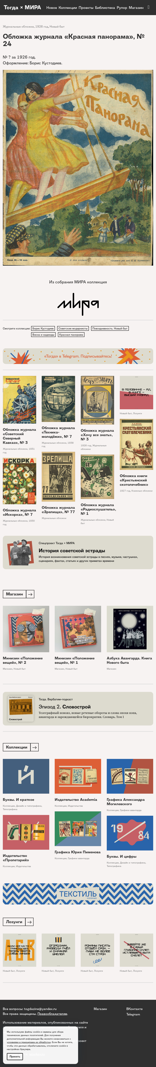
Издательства (75, 807)
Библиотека (105, 7)
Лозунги (137, 414)
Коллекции (68, 7)
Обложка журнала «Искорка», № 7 (19, 513)
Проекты (86, 7)
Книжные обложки (141, 491)
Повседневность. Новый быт (110, 328)
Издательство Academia (76, 801)
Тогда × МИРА (14, 7)
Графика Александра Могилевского (126, 803)
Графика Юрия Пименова (78, 853)
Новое (51, 7)
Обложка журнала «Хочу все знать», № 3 (97, 436)
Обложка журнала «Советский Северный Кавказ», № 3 (19, 437)
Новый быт (57, 27)
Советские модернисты (73, 328)
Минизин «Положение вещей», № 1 (75, 661)
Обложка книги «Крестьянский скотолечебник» (134, 481)
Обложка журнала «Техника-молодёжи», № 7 (58, 433)
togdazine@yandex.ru (40, 1009)
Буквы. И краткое (18, 801)
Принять (15, 1056)
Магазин (136, 7)
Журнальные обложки (18, 27)
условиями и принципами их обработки (29, 1042)
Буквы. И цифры (121, 857)
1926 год (41, 27)
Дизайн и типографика (28, 807)
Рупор (122, 7)
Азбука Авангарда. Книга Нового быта (129, 661)
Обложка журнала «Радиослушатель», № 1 (98, 510)
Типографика (10, 811)
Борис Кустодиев (43, 328)
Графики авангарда (130, 811)
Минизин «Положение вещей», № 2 (23, 661)
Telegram (133, 1014)
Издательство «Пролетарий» (16, 859)
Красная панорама (72, 335)
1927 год (125, 491)
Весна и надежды (44, 335)
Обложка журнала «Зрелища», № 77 (58, 510)
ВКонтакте (134, 1009)
